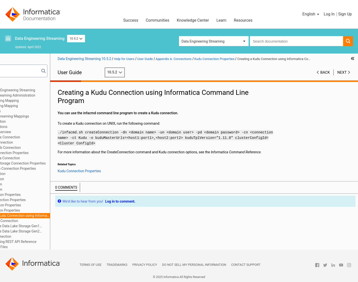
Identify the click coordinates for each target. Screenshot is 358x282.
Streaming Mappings (24, 111)
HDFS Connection (29, 179)
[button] (311, 14)
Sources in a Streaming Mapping (33, 101)
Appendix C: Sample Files (27, 247)
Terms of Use (90, 265)
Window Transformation (26, 121)
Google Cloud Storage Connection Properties (50, 163)
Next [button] (342, 77)
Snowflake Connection (33, 236)
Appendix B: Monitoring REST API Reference (42, 242)
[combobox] (296, 41)
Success (130, 20)
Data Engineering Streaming (40, 38)
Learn (221, 20)
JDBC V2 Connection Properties (40, 200)
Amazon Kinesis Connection (37, 137)
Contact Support (246, 265)
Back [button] (325, 77)
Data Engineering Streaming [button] (202, 41)
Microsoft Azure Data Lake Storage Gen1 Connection (45, 226)
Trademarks (116, 265)
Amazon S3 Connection (33, 142)
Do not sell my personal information (194, 265)
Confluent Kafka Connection (37, 158)
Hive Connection (28, 184)
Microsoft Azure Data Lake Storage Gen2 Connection (45, 231)
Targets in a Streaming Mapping (32, 106)
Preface (14, 85)
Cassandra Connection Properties (41, 153)
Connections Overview (33, 132)
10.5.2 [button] (76, 38)
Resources (243, 20)
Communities (157, 20)
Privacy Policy (144, 265)
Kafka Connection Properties (38, 205)
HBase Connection (30, 174)
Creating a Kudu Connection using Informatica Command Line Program (55, 216)
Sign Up (345, 14)
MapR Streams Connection (36, 221)
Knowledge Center (193, 20)
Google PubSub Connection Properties (45, 168)
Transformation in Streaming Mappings (38, 116)
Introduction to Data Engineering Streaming (41, 90)
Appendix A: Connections (27, 127)
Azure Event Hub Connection (37, 148)
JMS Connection (28, 189)
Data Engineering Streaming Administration (41, 95)
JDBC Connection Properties (37, 195)
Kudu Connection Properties (37, 210)
